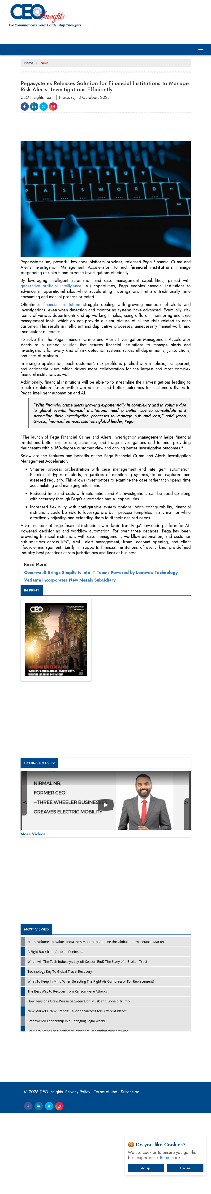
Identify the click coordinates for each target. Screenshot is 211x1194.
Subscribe (130, 1092)
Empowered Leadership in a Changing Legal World (66, 1021)
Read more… (172, 1158)
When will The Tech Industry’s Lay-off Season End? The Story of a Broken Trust (87, 961)
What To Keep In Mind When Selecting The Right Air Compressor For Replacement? (91, 981)
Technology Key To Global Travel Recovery (60, 971)
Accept (146, 1168)
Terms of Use (105, 1092)
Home (28, 62)
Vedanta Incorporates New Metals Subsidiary (70, 580)
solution (70, 345)
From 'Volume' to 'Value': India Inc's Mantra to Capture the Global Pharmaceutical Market (96, 941)
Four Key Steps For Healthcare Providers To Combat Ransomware (78, 1031)
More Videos (33, 834)
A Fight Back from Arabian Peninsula (55, 951)
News (44, 62)
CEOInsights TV (39, 763)
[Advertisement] (107, 128)
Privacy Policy (77, 1092)
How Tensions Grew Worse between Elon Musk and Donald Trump (79, 1001)
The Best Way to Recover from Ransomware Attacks (67, 991)
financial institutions (62, 305)
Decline (185, 1168)
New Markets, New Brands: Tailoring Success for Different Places (77, 1011)
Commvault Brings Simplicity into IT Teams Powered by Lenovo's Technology (101, 573)
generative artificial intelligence (51, 286)
